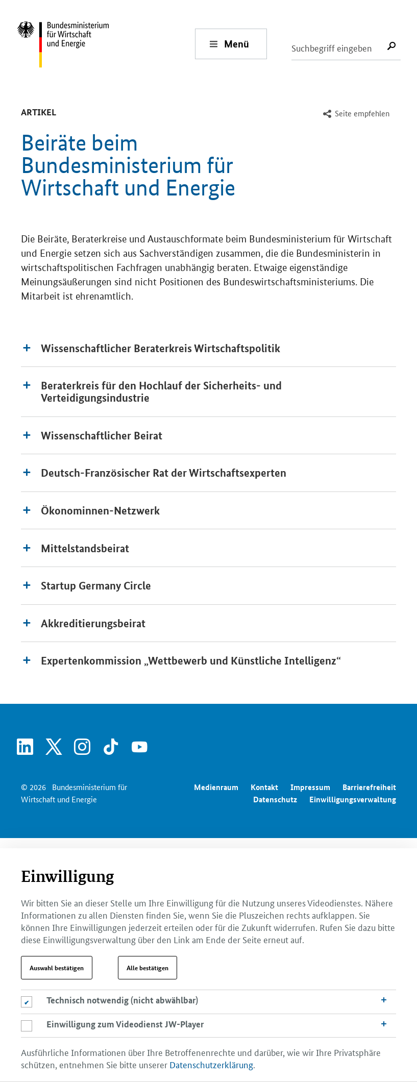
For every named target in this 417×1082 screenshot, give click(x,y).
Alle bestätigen (147, 967)
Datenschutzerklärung (211, 1064)
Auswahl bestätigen (57, 967)
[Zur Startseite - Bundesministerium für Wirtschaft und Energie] (105, 44)
